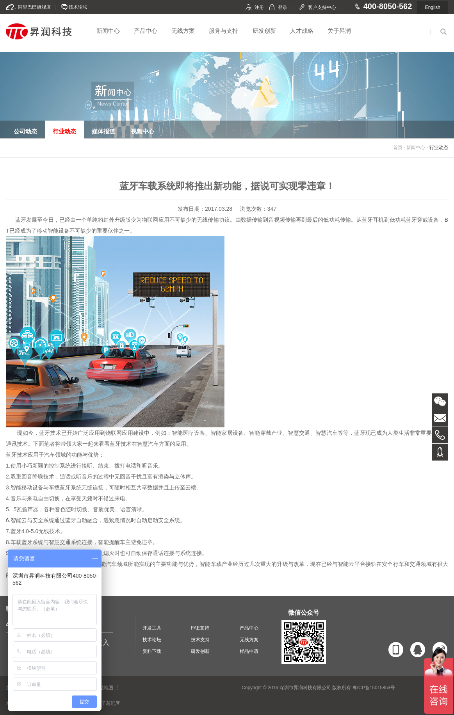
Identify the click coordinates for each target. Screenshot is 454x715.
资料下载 (151, 651)
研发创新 (264, 30)
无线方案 (183, 30)
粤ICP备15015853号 (374, 687)
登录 (282, 7)
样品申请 (249, 651)
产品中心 (145, 30)
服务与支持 (223, 30)
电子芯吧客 (108, 703)
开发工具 (151, 628)
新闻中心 (108, 30)
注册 (259, 7)
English (432, 7)
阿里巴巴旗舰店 (34, 7)
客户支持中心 (322, 7)
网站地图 (103, 687)
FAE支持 (200, 628)
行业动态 (438, 147)
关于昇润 (339, 30)
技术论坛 (78, 7)
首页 (397, 147)
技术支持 (200, 639)
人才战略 (301, 30)
